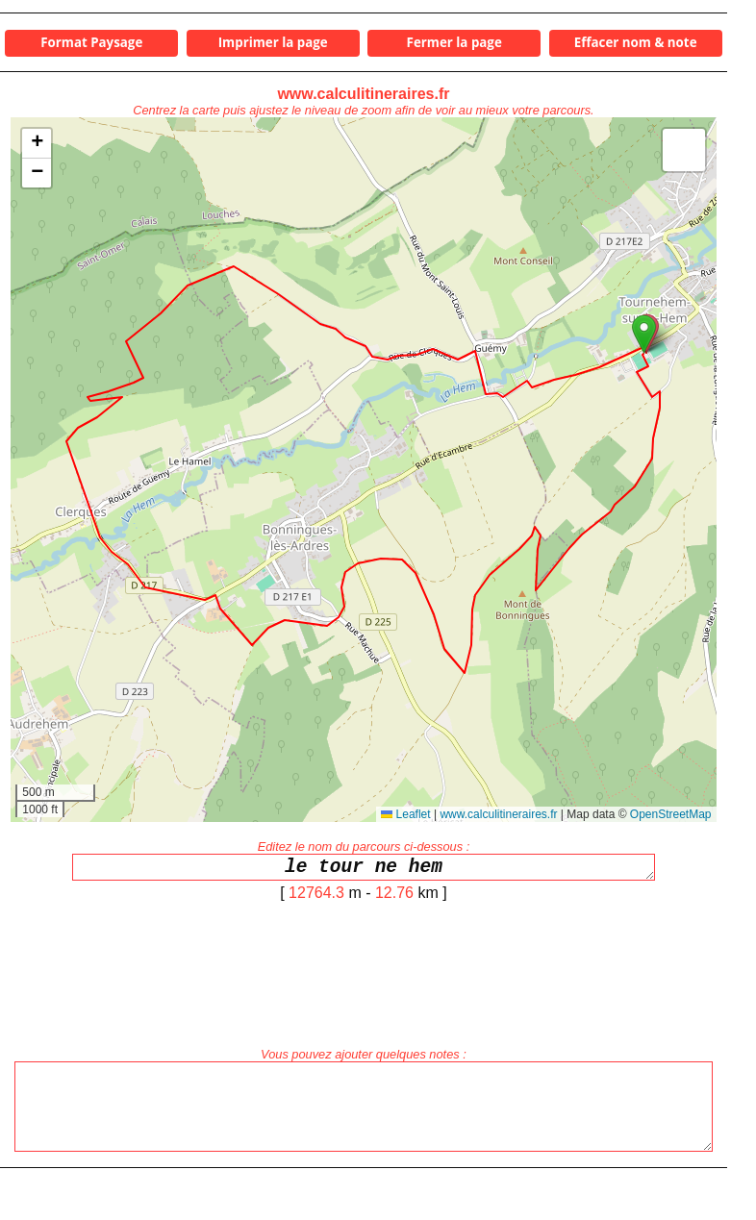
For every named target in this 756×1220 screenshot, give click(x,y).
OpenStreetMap (671, 814)
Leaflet (405, 814)
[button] (644, 334)
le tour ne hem (363, 869)
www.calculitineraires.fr (363, 94)
